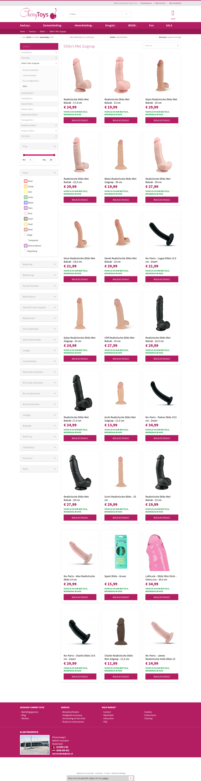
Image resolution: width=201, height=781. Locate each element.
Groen (30, 197)
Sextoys (25, 25)
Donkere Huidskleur (31, 70)
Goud (30, 224)
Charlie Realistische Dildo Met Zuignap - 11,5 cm (118, 657)
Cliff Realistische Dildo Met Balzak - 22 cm (119, 339)
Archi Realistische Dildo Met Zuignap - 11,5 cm (120, 419)
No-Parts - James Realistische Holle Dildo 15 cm (160, 657)
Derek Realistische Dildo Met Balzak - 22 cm (120, 260)
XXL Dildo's (25, 136)
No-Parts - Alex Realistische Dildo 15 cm (79, 578)
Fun (151, 25)
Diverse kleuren (34, 245)
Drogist (110, 25)
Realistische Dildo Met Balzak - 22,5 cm (76, 180)
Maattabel (108, 715)
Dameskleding (52, 25)
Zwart (30, 218)
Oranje (31, 186)
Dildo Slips (25, 58)
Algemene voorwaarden (85, 773)
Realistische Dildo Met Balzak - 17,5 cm (76, 101)
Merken (25, 718)
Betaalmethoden (70, 711)
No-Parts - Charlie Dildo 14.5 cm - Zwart (79, 657)
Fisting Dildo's (26, 98)
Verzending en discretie (73, 718)
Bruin (30, 229)
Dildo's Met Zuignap (30, 63)
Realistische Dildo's (29, 125)
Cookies (148, 711)
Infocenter (108, 718)
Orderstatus (150, 715)
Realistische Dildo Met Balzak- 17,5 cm (76, 419)
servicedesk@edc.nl (62, 753)
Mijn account (159, 3)
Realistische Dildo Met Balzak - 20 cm (158, 180)
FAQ (105, 721)
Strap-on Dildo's (27, 130)
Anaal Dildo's (26, 52)
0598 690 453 (60, 750)
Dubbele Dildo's (27, 93)
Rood (30, 181)
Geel (30, 192)
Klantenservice (145, 3)
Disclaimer (99, 773)
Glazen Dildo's (27, 104)
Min (24, 160)
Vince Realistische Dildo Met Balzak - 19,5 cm (79, 260)
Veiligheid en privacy (72, 715)
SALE (169, 25)
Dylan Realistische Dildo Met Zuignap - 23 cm (79, 339)
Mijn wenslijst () (174, 3)
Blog (23, 715)
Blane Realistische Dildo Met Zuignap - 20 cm (120, 180)
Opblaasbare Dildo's (29, 114)
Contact (107, 711)
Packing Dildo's (27, 120)
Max (44, 160)
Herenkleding (84, 25)
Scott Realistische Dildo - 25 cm (120, 498)
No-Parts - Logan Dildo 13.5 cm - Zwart (160, 260)
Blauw (30, 202)
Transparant (33, 240)
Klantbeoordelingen (118, 773)
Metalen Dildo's (27, 109)
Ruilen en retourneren (73, 721)
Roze (30, 213)
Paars (30, 208)
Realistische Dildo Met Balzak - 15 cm (117, 101)
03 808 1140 (60, 747)
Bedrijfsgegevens (29, 711)
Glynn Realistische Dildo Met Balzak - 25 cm (161, 101)
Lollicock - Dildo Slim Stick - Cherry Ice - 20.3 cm (160, 578)
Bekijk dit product (80, 120)
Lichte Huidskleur (30, 75)
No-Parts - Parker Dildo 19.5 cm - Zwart (161, 419)
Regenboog (32, 251)
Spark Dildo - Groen (115, 576)
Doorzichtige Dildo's (31, 81)
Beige (29, 235)
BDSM (132, 25)
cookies (105, 778)
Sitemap (148, 718)
